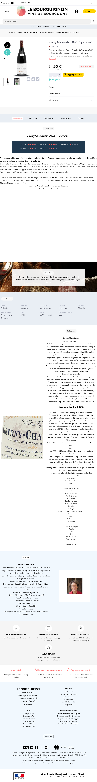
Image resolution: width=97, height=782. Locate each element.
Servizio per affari (28, 716)
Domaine (81, 118)
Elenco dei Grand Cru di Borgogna (68, 716)
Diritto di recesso (68, 697)
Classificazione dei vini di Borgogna (68, 713)
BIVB (74, 544)
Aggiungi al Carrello (73, 74)
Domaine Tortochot (26, 614)
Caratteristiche (48, 118)
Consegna (71, 87)
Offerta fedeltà (68, 692)
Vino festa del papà (28, 726)
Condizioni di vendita (68, 702)
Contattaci (48, 736)
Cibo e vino (33, 118)
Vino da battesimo (29, 721)
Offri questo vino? (71, 100)
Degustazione (17, 118)
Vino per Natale (28, 723)
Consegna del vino (29, 713)
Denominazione (66, 118)
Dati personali (68, 704)
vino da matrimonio (28, 718)
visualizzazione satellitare (9, 169)
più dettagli (52, 59)
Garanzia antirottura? (71, 93)
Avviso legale (68, 699)
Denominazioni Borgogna (68, 721)
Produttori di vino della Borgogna (68, 723)
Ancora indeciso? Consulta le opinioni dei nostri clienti (81, 676)
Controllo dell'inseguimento (68, 694)
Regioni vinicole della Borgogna (68, 718)
